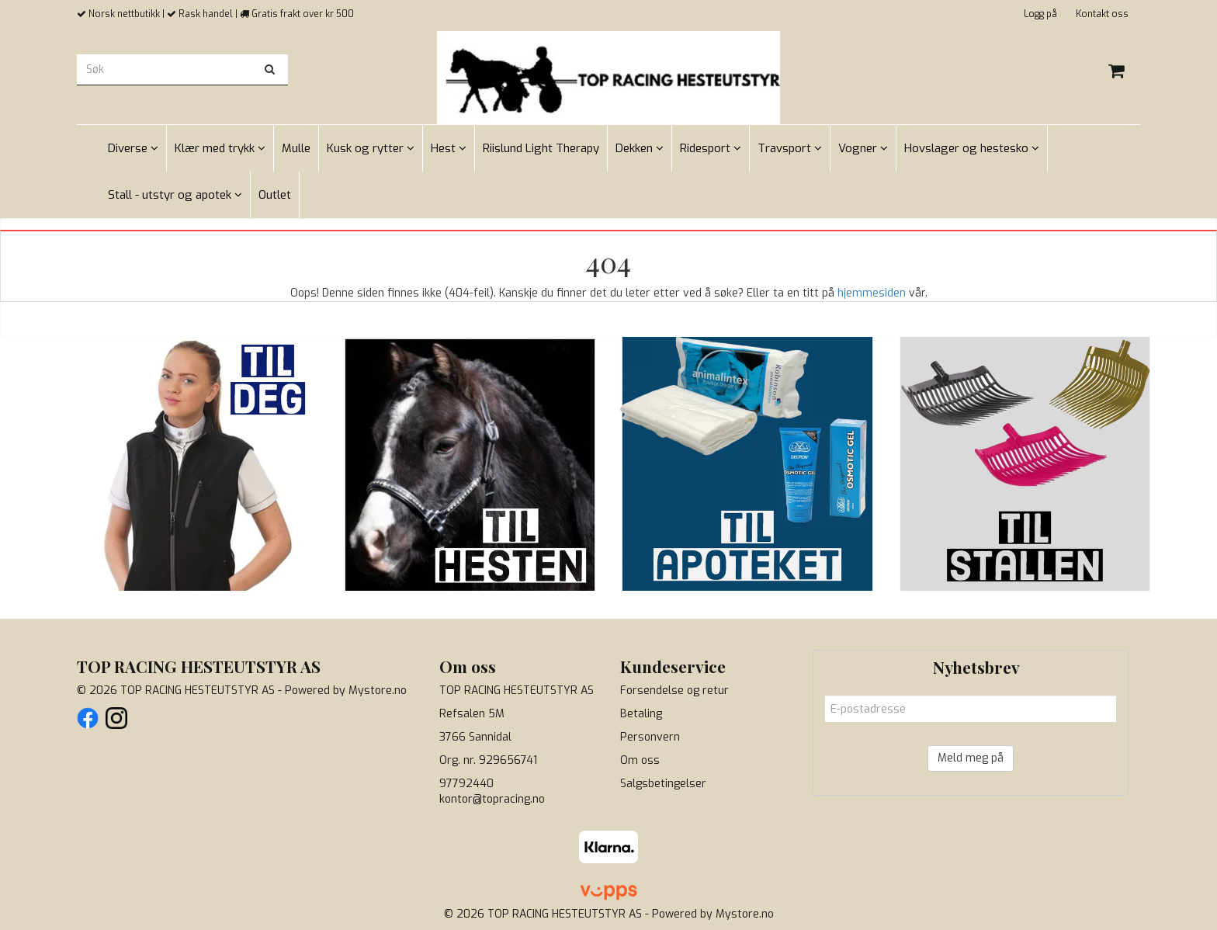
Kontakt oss (1102, 14)
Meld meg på (971, 758)
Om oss (640, 760)
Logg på (1040, 14)
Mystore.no (377, 690)
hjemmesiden (871, 293)
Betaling (641, 713)
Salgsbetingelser (663, 783)
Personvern (650, 737)
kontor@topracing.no (492, 799)
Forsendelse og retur (674, 690)
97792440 (466, 783)
